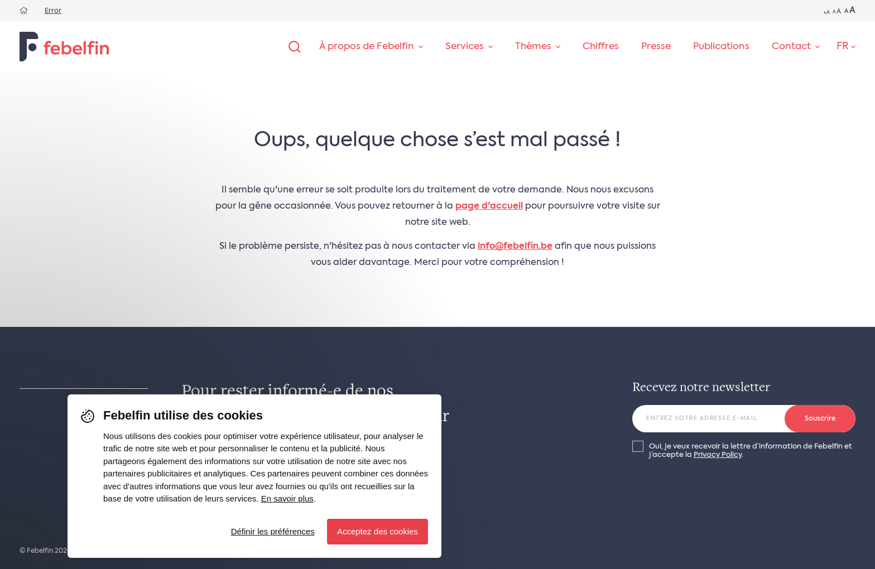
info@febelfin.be (515, 246)
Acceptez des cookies (377, 531)
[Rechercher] (294, 47)
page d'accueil (489, 206)
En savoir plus (287, 498)
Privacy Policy (718, 455)
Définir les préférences (273, 531)
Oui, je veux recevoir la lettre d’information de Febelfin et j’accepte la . (750, 451)
